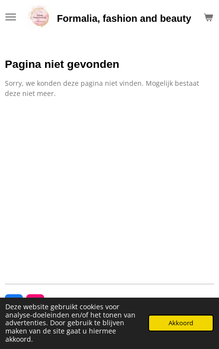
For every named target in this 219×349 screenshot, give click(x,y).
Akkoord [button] (180, 323)
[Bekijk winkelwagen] (208, 17)
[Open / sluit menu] (10, 17)
